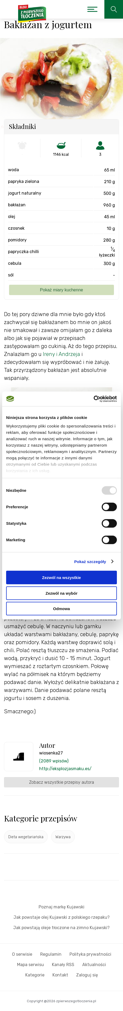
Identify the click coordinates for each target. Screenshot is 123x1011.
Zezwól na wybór (61, 593)
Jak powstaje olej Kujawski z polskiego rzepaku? (62, 917)
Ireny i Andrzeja (61, 354)
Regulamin (50, 954)
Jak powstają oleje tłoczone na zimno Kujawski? (61, 927)
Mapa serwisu (30, 964)
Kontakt (60, 975)
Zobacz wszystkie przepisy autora (61, 782)
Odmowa (61, 608)
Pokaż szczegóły (90, 561)
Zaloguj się (87, 975)
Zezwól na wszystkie (61, 577)
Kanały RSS (63, 964)
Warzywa (63, 837)
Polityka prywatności (90, 954)
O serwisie (22, 954)
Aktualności (94, 964)
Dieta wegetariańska (25, 837)
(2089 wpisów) (53, 761)
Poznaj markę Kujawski (61, 906)
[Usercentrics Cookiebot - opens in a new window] (93, 398)
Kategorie (34, 975)
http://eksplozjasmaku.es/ (65, 768)
